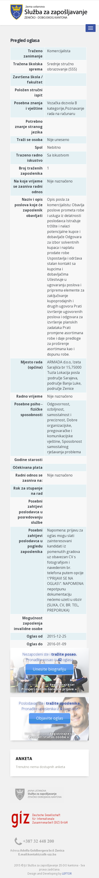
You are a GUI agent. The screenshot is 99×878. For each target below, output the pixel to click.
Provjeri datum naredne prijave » (49, 689)
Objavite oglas (49, 718)
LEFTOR (67, 873)
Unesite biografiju (49, 669)
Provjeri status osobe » (49, 737)
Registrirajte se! (62, 685)
